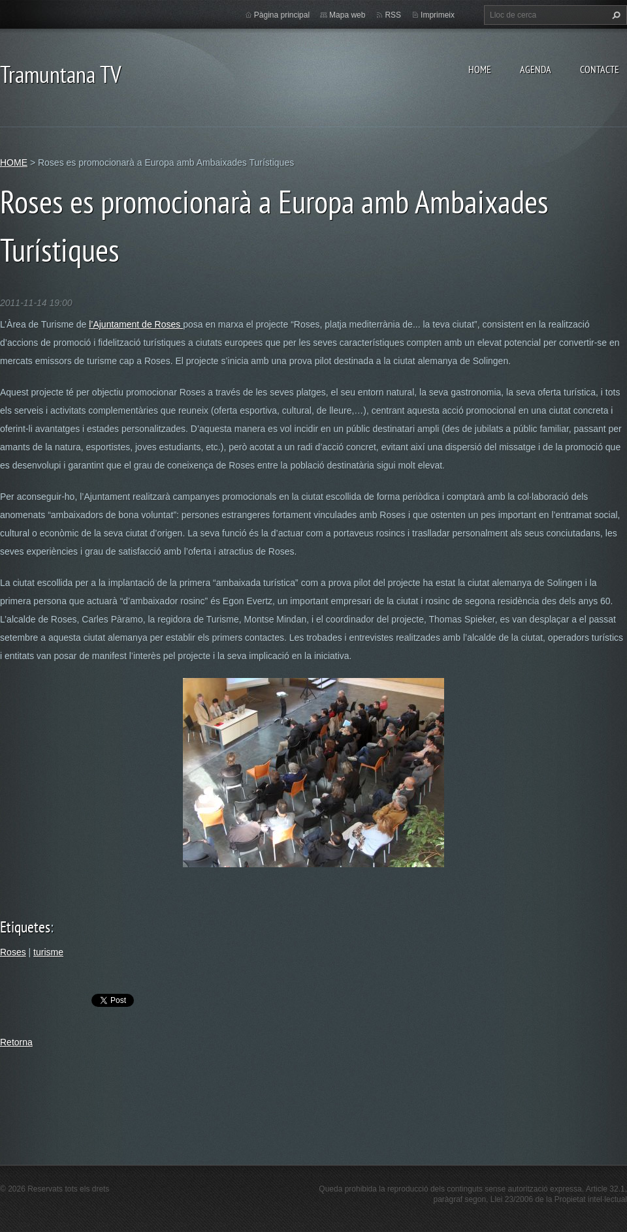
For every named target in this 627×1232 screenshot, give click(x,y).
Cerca (614, 15)
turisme (48, 952)
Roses (13, 952)
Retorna (16, 1042)
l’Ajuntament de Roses (136, 324)
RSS (393, 15)
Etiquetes (25, 927)
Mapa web (347, 15)
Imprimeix (438, 15)
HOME (479, 69)
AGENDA (535, 69)
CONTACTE (599, 69)
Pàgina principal (282, 15)
